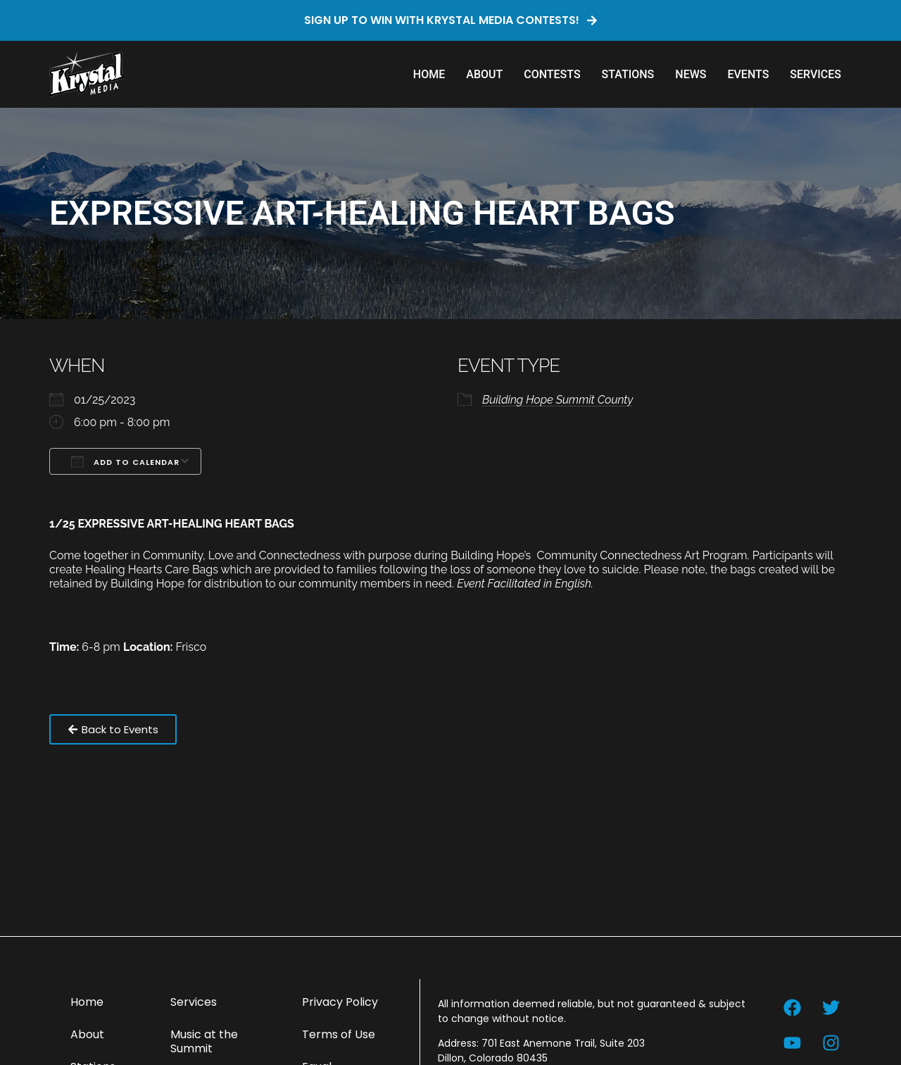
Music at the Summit (204, 1041)
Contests (552, 74)
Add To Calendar (125, 461)
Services (815, 74)
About (484, 74)
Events (748, 74)
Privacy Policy (340, 1002)
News (690, 74)
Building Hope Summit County (557, 399)
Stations (628, 74)
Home (429, 74)
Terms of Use (338, 1034)
